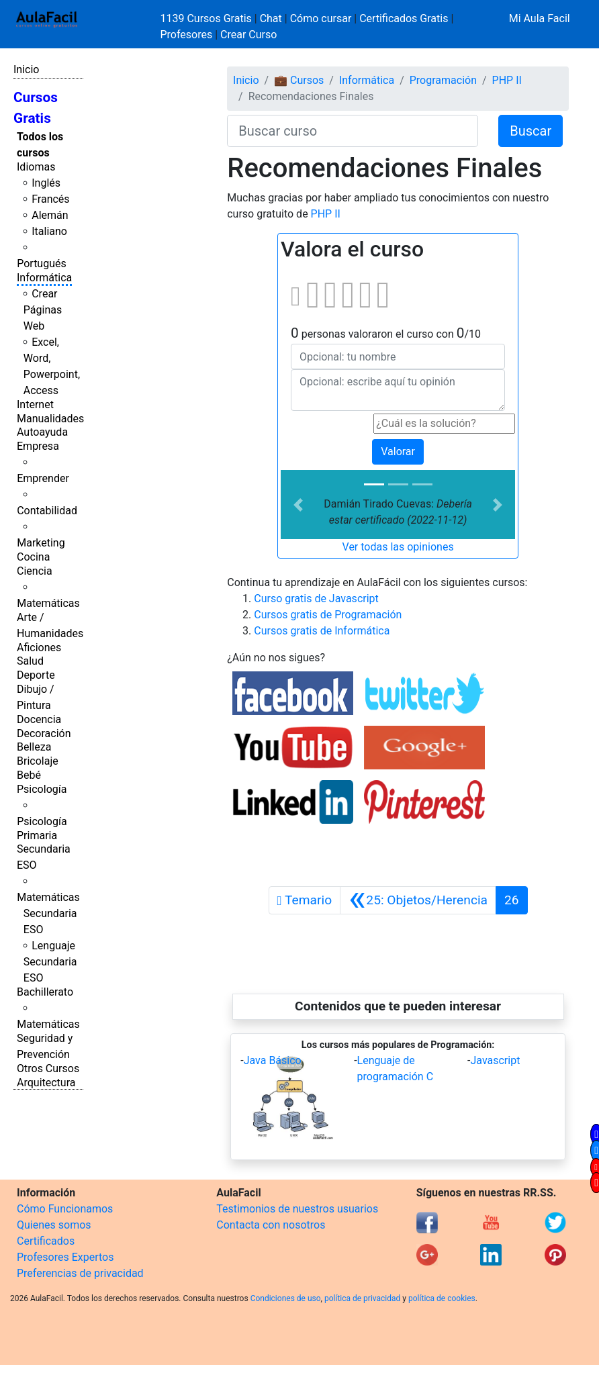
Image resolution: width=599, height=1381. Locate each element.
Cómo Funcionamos (65, 1208)
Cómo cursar (321, 18)
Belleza (34, 747)
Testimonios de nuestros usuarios (297, 1208)
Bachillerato (45, 992)
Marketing (40, 542)
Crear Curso (248, 34)
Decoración (44, 733)
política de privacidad (362, 1298)
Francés (50, 199)
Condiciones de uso (285, 1298)
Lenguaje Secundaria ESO (50, 961)
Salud (30, 661)
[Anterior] (418, 900)
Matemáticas (48, 603)
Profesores (186, 34)
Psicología (41, 789)
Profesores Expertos (65, 1257)
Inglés (46, 183)
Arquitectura (46, 1082)
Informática (44, 277)
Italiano (49, 231)
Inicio (26, 69)
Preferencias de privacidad (80, 1273)
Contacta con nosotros (270, 1225)
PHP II (507, 80)
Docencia (39, 719)
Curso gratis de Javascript (316, 598)
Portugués (41, 263)
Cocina (33, 557)
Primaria (37, 835)
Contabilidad (47, 510)
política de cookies (441, 1298)
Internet (35, 404)
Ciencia (34, 571)
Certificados (46, 1241)
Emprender (43, 478)
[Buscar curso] (352, 131)
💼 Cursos (299, 80)
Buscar (530, 131)
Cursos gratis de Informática (321, 630)
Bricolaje (37, 761)
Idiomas (36, 166)
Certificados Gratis (403, 18)
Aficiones (39, 647)
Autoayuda (42, 432)
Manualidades (50, 418)
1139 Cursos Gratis (207, 18)
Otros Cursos (48, 1068)
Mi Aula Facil (539, 18)
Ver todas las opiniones (398, 546)
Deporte (36, 675)
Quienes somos (54, 1225)
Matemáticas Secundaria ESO (48, 913)
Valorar (398, 451)
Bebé (29, 775)
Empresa (38, 446)
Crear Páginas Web (43, 309)
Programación (443, 80)
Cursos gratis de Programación (328, 614)
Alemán (50, 215)
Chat (271, 18)
